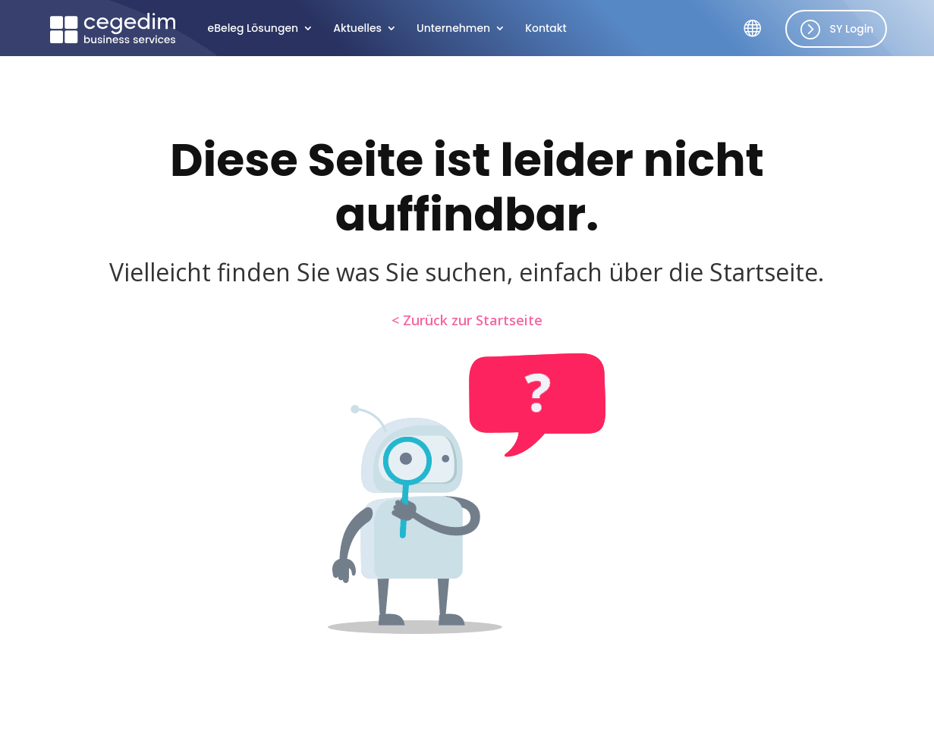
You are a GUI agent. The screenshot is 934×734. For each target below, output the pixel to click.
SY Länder (758, 39)
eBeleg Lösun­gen (253, 29)
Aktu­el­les (357, 29)
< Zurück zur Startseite (467, 320)
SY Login (851, 28)
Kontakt (546, 29)
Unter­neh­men (453, 29)
